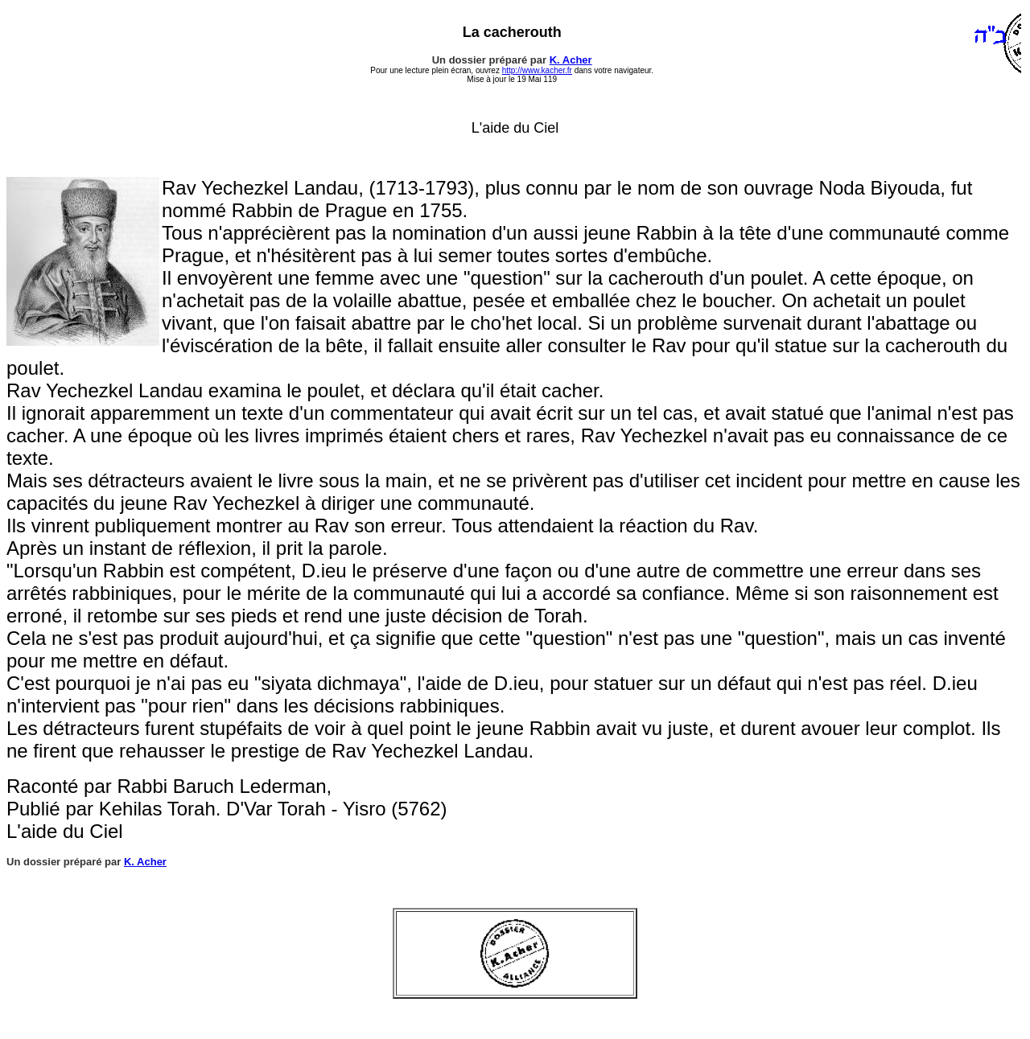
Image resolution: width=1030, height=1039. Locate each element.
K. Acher (571, 60)
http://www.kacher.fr (537, 70)
